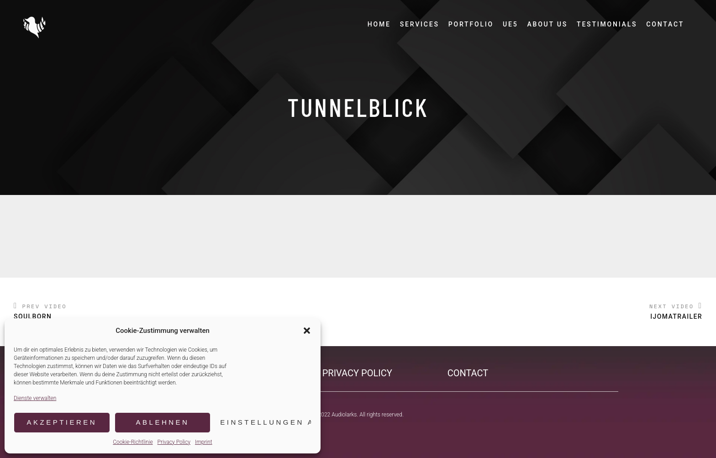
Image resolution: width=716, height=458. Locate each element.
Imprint (203, 442)
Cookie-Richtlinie (133, 442)
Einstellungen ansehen (265, 422)
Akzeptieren (61, 422)
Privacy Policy (174, 442)
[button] (306, 330)
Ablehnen (163, 422)
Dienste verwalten (35, 398)
